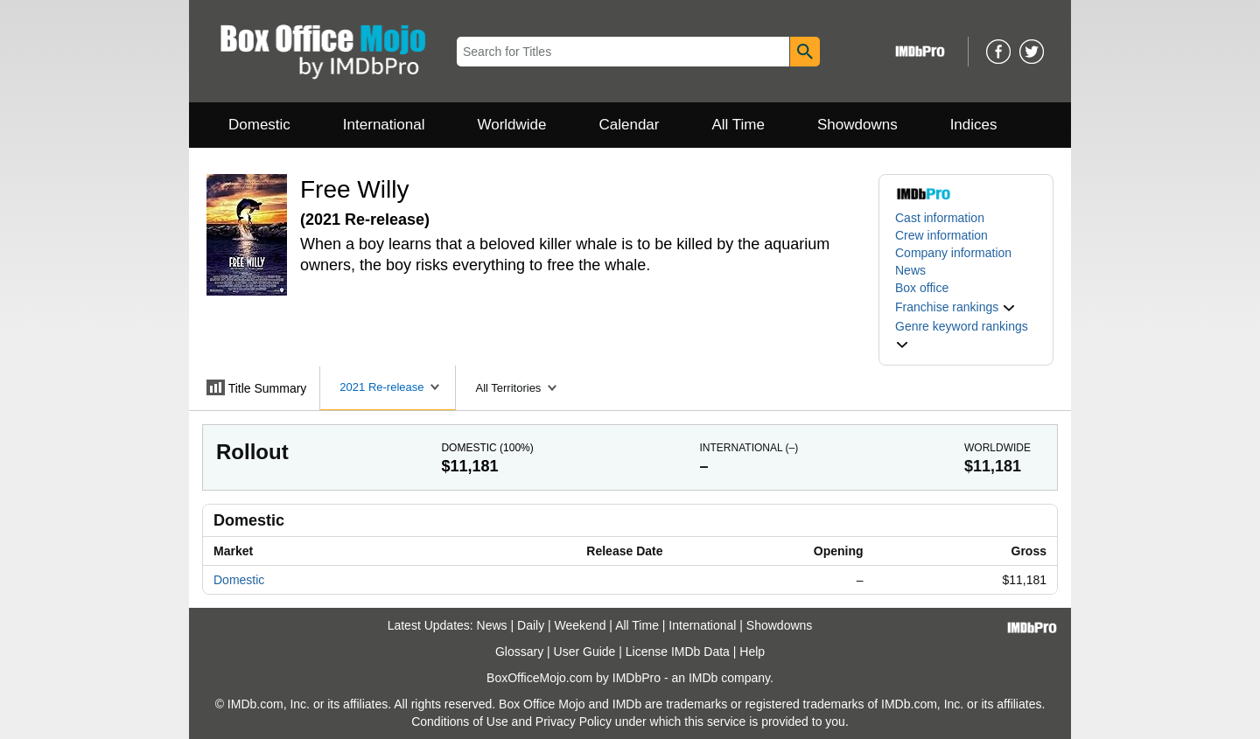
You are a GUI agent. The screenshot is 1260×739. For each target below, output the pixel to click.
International (384, 124)
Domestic (259, 124)
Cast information (939, 218)
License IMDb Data (678, 652)
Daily (530, 625)
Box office (921, 288)
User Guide (585, 652)
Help (752, 652)
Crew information (941, 235)
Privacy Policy (574, 722)
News (910, 270)
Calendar (629, 124)
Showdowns (857, 124)
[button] (955, 306)
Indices (974, 124)
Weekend (580, 625)
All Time (738, 124)
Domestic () (487, 448)
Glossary (519, 652)
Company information (953, 253)
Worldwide (511, 124)
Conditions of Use (459, 722)
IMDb (703, 678)
